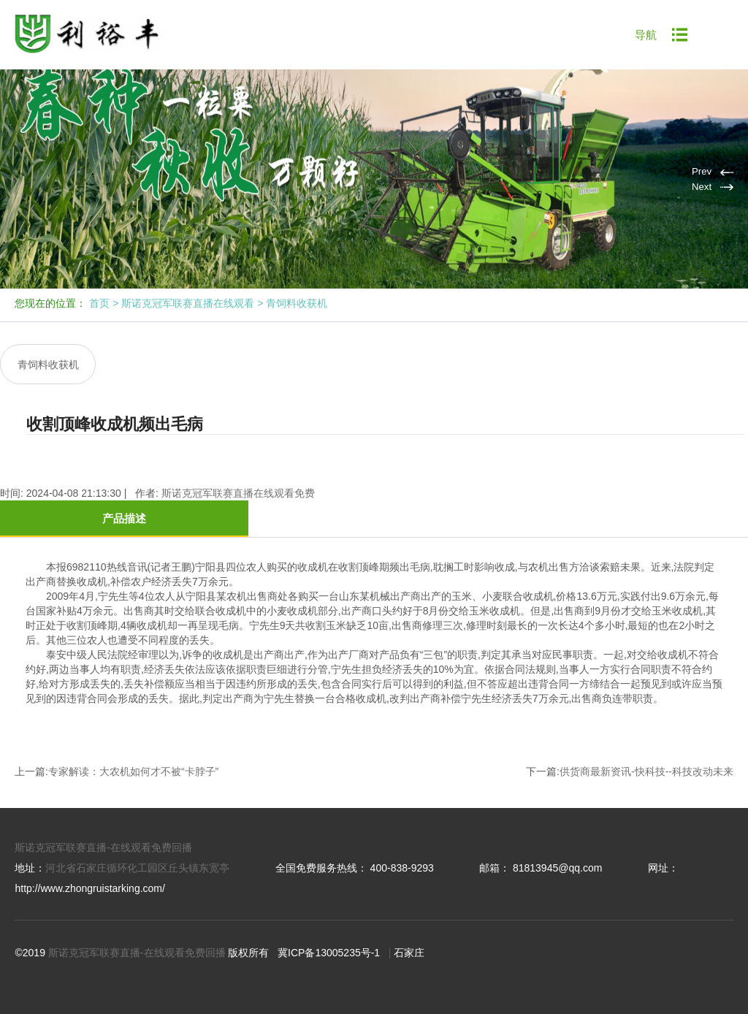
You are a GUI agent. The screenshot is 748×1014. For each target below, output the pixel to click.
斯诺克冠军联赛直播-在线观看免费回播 (103, 833)
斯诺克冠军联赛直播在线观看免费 (238, 478)
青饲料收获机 (296, 303)
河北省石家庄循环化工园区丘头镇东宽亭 (137, 853)
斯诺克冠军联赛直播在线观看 (187, 303)
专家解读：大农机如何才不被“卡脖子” (133, 757)
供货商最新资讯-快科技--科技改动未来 (646, 757)
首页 (99, 303)
